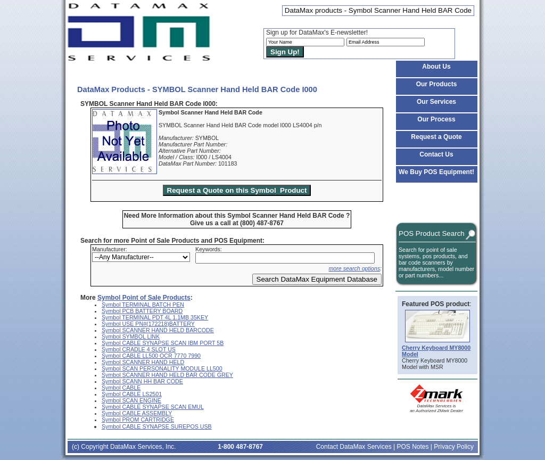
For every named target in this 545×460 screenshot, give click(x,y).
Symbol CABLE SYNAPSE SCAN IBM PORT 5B (163, 343)
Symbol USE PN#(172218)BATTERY (148, 324)
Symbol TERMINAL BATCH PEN (143, 304)
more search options (354, 268)
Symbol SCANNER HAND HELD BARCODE (158, 330)
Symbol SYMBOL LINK (131, 336)
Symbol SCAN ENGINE (131, 400)
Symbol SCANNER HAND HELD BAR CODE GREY (167, 375)
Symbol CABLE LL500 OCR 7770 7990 (151, 355)
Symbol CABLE (121, 387)
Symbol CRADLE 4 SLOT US (139, 349)
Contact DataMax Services (354, 446)
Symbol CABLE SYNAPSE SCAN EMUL (153, 407)
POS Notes (412, 446)
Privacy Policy (454, 446)
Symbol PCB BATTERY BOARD (142, 311)
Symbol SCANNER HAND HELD (143, 362)
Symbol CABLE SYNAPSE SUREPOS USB (157, 426)
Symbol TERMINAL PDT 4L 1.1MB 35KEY (155, 317)
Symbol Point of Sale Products (144, 297)
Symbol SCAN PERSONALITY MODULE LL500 (162, 368)
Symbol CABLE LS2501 (132, 394)
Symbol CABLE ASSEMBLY (137, 413)
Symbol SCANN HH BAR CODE (142, 381)
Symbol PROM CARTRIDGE (138, 419)
